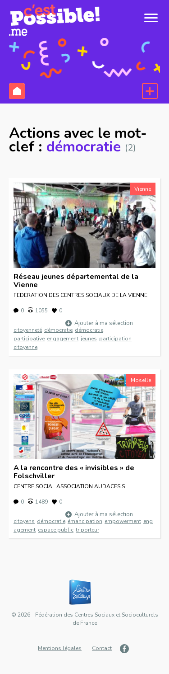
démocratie (58, 330)
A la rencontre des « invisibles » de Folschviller (74, 472)
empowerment (123, 521)
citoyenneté (28, 330)
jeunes (89, 338)
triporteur (87, 529)
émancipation (85, 521)
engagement (62, 338)
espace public (55, 529)
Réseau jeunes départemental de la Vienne (76, 281)
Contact (102, 648)
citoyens (24, 521)
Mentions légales (60, 648)
